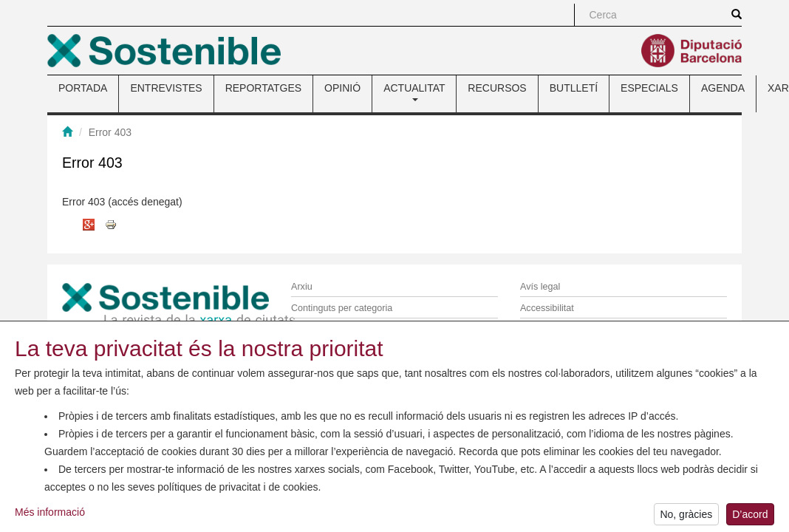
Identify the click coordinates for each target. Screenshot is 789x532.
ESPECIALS (649, 88)
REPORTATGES (263, 88)
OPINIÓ (342, 88)
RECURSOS (497, 88)
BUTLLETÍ (574, 88)
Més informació (50, 514)
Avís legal (540, 287)
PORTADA (82, 88)
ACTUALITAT (414, 91)
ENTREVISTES (166, 88)
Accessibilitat (547, 308)
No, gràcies (686, 516)
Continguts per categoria (341, 308)
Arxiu (301, 287)
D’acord (750, 516)
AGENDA (723, 88)
